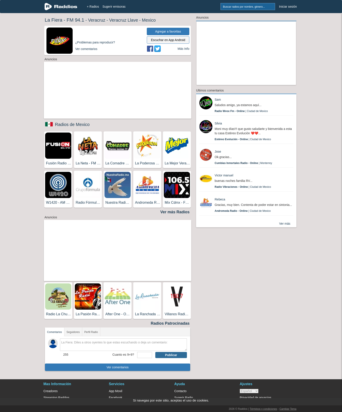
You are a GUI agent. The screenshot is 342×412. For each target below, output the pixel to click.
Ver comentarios (117, 367)
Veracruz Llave (123, 20)
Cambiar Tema (287, 408)
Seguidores (73, 332)
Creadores (50, 391)
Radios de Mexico (72, 124)
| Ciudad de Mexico (241, 111)
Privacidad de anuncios (255, 397)
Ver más (284, 223)
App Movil (115, 391)
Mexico (149, 20)
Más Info (183, 48)
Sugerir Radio (183, 397)
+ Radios (93, 6)
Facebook (115, 397)
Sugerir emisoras (114, 6)
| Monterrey (243, 163)
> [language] (249, 391)
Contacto (180, 391)
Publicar (171, 355)
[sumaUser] (144, 355)
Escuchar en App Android (168, 40)
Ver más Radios (175, 212)
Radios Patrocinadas (170, 323)
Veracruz (96, 20)
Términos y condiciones (263, 408)
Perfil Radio (91, 332)
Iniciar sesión (288, 6)
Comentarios (54, 332)
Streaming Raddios (56, 397)
